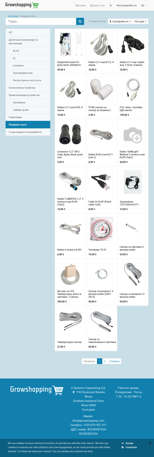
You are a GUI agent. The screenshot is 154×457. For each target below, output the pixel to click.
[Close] (150, 443)
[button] (110, 5)
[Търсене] (80, 21)
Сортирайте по (119, 21)
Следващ (114, 361)
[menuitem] (80, 5)
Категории (13, 16)
